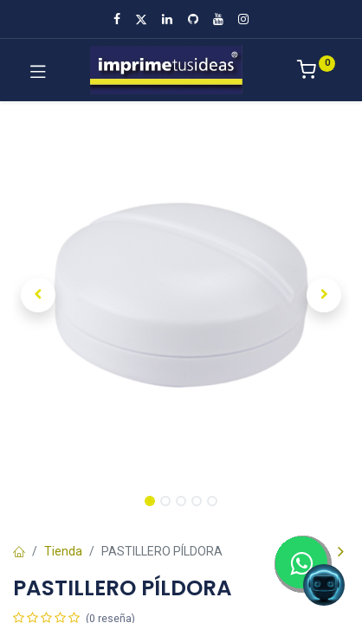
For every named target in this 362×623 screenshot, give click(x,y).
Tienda (63, 551)
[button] (38, 295)
